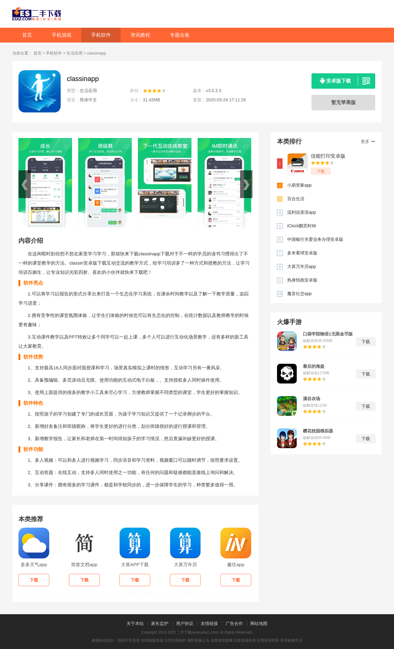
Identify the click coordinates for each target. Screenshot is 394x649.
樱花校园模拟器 (318, 430)
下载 (320, 171)
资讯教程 (140, 35)
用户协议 (184, 623)
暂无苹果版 (343, 102)
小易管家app (299, 185)
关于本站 (135, 623)
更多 (368, 141)
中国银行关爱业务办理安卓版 (315, 239)
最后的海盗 (313, 366)
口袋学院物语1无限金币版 (328, 333)
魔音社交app (299, 293)
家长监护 (159, 623)
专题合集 (180, 35)
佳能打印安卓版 (328, 156)
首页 (27, 35)
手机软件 (101, 35)
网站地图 (258, 623)
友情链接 (209, 623)
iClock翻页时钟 (301, 225)
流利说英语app (301, 212)
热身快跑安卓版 (302, 280)
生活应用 (74, 53)
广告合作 (234, 623)
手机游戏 (61, 35)
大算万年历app (301, 266)
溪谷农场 (311, 398)
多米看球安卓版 (302, 252)
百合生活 (295, 198)
